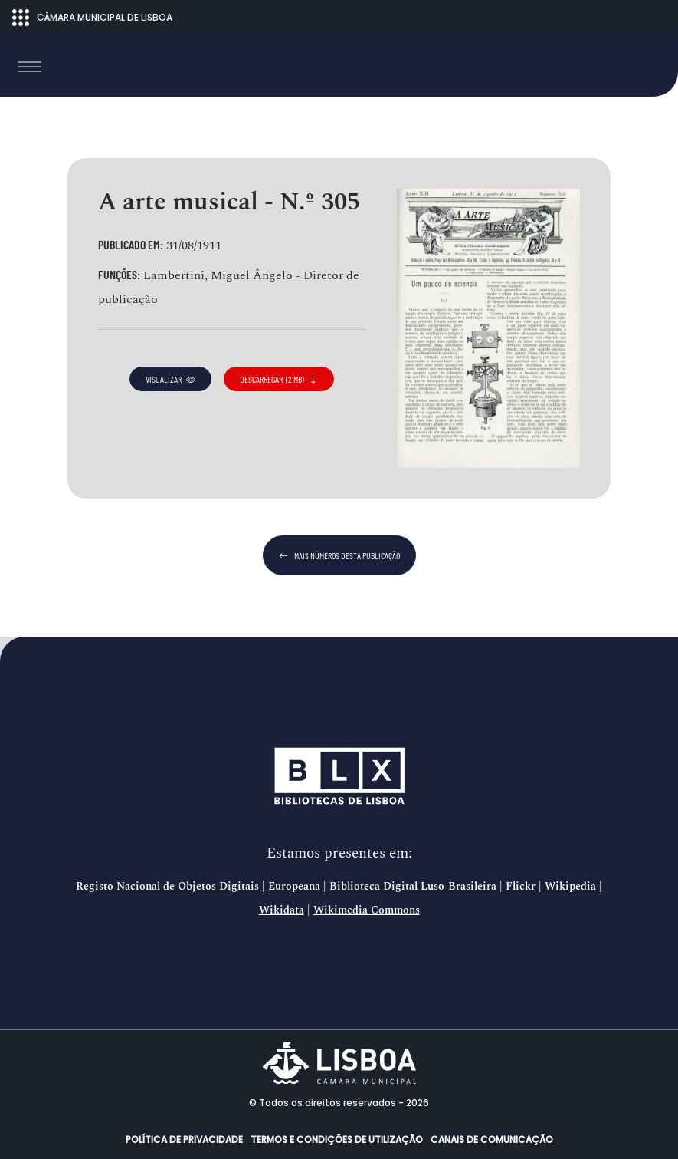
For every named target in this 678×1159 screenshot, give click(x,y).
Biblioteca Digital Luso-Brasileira (412, 886)
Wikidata (281, 910)
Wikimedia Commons (366, 910)
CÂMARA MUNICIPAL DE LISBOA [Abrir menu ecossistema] (92, 17)
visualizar (170, 379)
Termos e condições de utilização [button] (337, 1139)
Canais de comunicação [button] (492, 1139)
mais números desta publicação (339, 555)
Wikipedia (570, 886)
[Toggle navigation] (29, 67)
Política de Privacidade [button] (184, 1139)
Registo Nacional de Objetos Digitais (167, 886)
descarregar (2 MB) (279, 379)
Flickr (521, 886)
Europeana (294, 886)
